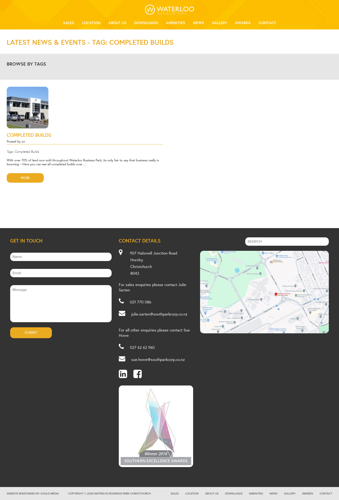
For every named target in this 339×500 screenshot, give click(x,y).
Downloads (146, 22)
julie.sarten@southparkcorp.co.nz (159, 314)
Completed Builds (29, 135)
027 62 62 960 (142, 347)
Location (91, 22)
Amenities (175, 22)
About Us (117, 22)
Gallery (219, 22)
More (25, 177)
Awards (243, 22)
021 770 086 (140, 302)
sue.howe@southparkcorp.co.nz (158, 359)
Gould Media (50, 493)
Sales (68, 22)
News (198, 22)
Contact (267, 22)
